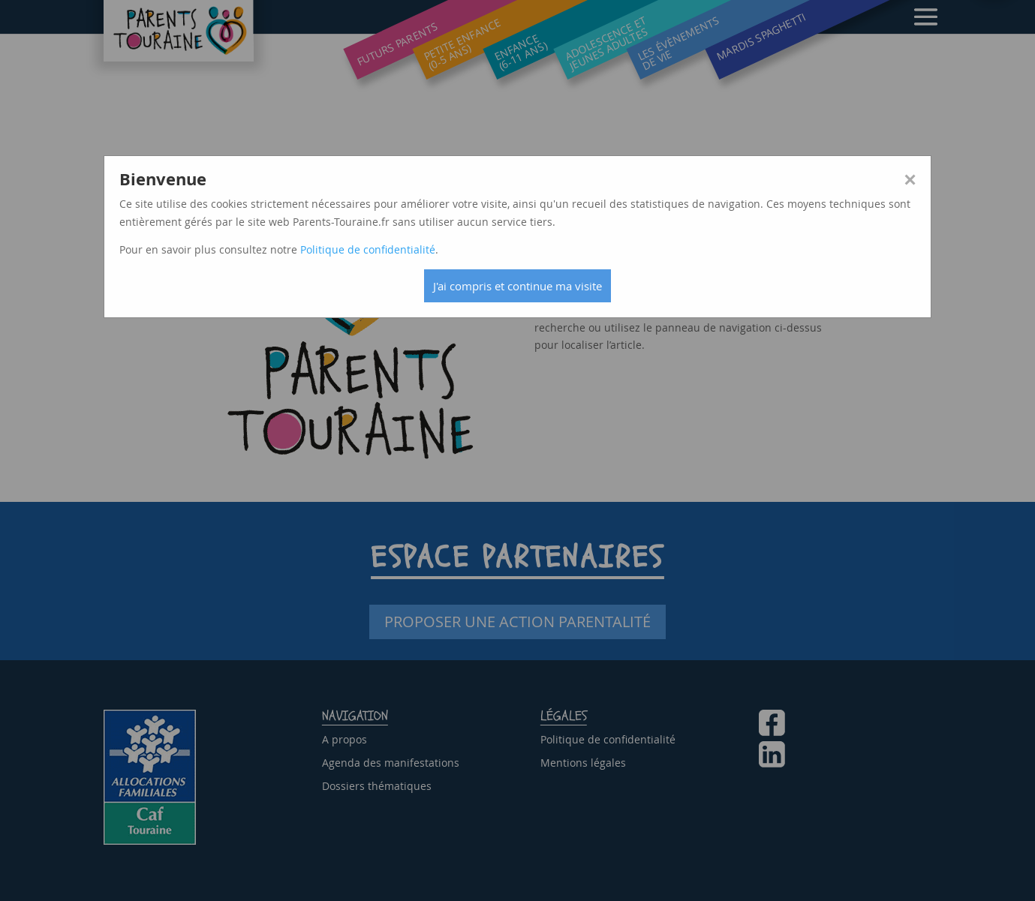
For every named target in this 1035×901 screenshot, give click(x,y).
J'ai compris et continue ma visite (517, 285)
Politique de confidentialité (367, 249)
